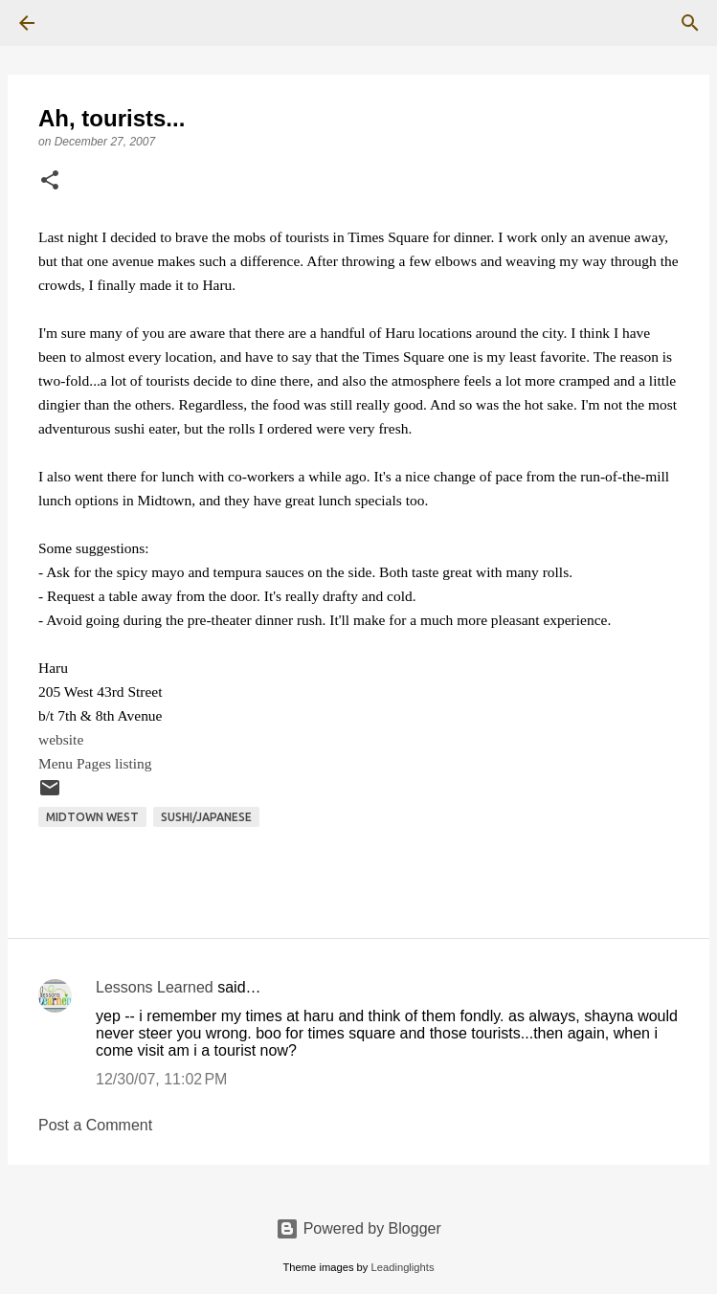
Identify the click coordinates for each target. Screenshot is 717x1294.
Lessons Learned (154, 987)
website (60, 739)
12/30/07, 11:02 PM (161, 1079)
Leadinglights (403, 1267)
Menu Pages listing (95, 763)
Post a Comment (95, 1125)
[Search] (80, 23)
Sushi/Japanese (206, 817)
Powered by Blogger (358, 1228)
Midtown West (92, 817)
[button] (49, 181)
